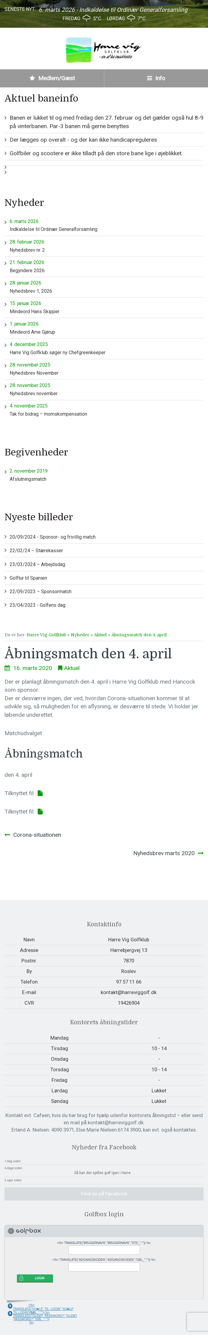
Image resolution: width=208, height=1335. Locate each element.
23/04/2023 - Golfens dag (37, 605)
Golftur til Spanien (28, 578)
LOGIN (40, 1278)
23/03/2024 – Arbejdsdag (37, 564)
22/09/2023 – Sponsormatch (40, 591)
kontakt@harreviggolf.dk (128, 992)
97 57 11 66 (128, 982)
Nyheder (80, 634)
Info (156, 78)
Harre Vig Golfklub (46, 634)
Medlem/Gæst (52, 78)
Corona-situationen (37, 834)
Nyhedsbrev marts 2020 (164, 853)
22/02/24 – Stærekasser (36, 550)
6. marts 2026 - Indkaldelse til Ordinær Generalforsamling (113, 9)
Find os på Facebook (104, 1194)
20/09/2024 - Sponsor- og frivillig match (53, 537)
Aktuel (100, 634)
